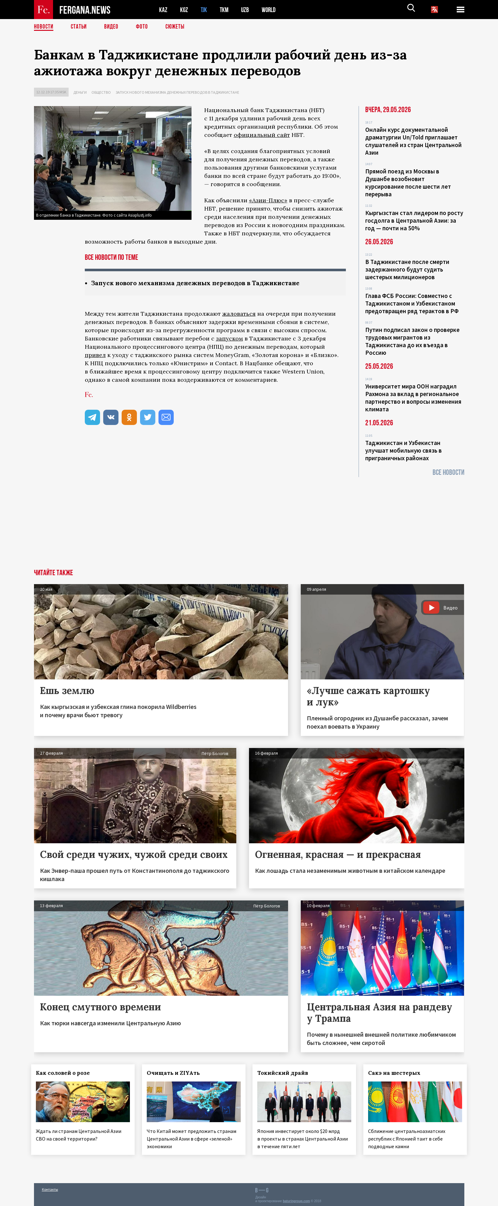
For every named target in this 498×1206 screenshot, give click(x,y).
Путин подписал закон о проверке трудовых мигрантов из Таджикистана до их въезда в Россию (412, 341)
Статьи (80, 27)
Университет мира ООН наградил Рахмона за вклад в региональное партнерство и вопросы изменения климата (413, 397)
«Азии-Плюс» (268, 200)
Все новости (448, 472)
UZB (247, 10)
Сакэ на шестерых (397, 1072)
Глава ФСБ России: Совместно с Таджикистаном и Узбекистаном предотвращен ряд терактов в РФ (412, 303)
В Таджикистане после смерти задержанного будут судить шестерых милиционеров (407, 269)
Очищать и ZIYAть (175, 1072)
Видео (113, 27)
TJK (204, 10)
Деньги (80, 92)
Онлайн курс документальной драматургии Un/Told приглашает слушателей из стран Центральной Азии (413, 141)
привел (95, 355)
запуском (229, 338)
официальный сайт (262, 134)
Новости (44, 27)
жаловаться (239, 314)
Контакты (50, 1187)
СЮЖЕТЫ (178, 27)
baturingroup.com (296, 1199)
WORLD (271, 10)
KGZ (184, 10)
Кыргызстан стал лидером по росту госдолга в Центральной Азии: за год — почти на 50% (414, 220)
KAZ (163, 10)
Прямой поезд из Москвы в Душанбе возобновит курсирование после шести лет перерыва (408, 182)
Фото (144, 27)
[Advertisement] (249, 521)
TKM (225, 10)
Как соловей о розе (66, 1072)
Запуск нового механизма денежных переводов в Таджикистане (177, 92)
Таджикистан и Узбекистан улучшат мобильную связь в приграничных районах (403, 450)
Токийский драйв (285, 1072)
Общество (101, 92)
